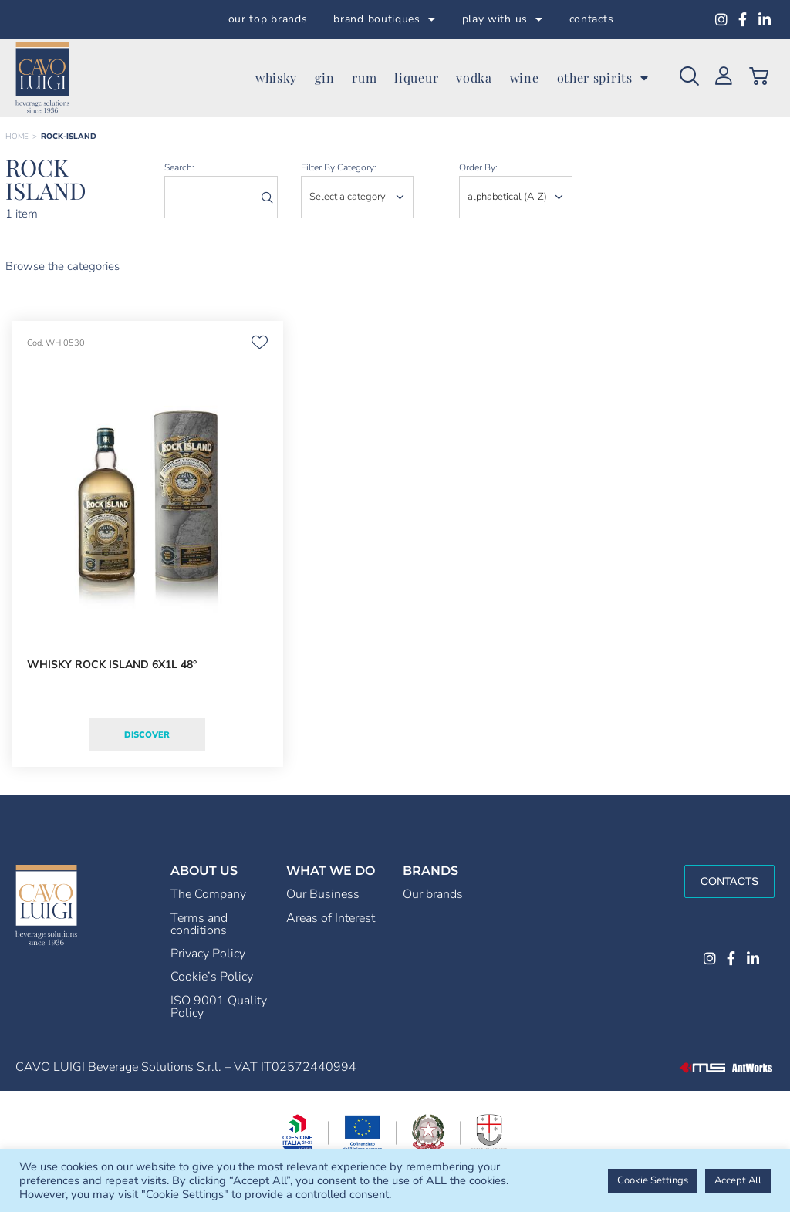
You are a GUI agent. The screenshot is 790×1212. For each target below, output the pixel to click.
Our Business (323, 894)
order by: (478, 167)
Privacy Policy (207, 953)
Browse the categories (62, 266)
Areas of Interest (330, 918)
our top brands (268, 19)
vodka (474, 77)
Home (17, 136)
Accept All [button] (737, 1180)
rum (364, 77)
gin (324, 77)
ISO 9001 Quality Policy (218, 1006)
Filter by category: (338, 167)
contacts (591, 19)
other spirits (603, 78)
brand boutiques (384, 19)
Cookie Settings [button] (652, 1180)
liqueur (416, 77)
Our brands (433, 894)
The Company (208, 894)
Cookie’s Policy (211, 976)
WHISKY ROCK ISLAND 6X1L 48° (112, 664)
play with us (502, 19)
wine (524, 77)
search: (179, 167)
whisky (276, 77)
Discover (147, 735)
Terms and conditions (199, 924)
